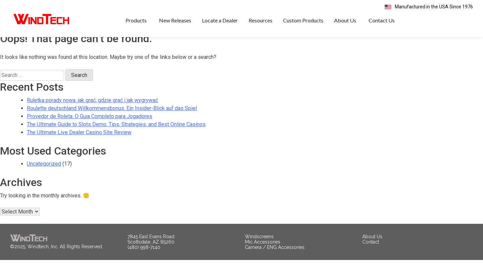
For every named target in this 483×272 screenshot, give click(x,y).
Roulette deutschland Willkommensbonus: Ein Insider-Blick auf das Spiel (112, 120)
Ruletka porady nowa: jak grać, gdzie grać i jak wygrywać (92, 112)
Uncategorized (44, 176)
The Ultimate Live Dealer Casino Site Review (79, 144)
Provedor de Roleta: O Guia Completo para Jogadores (89, 128)
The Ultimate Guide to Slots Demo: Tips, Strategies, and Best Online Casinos (116, 136)
